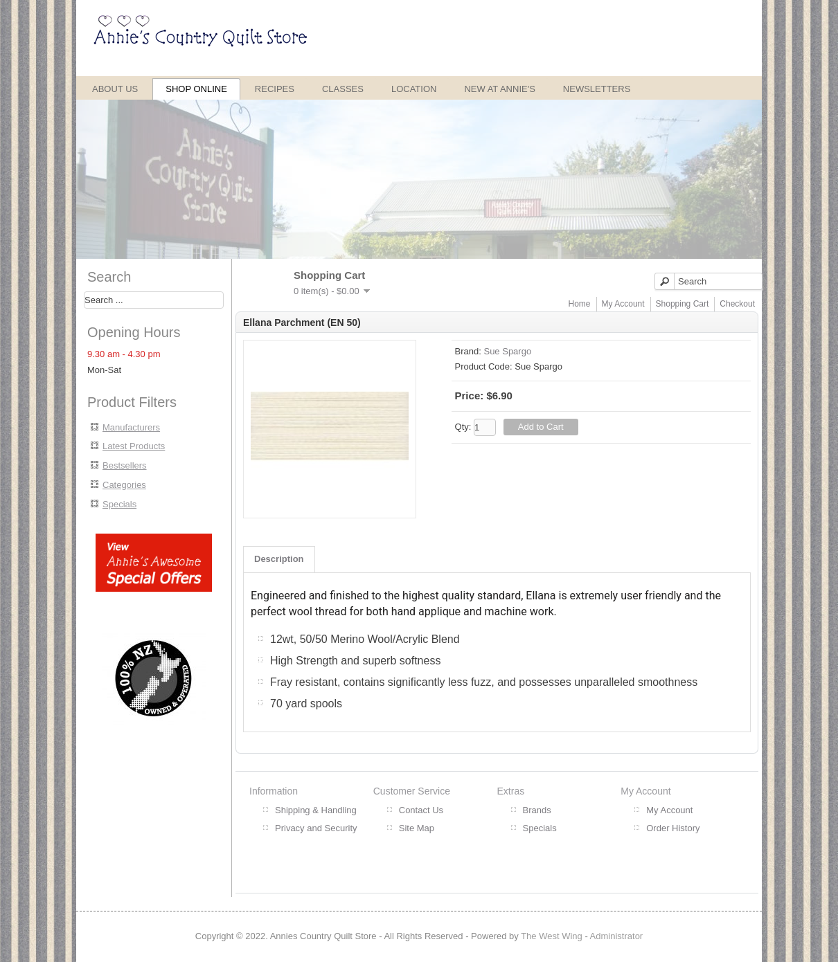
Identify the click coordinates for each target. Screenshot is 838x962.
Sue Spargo (507, 351)
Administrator (616, 936)
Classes (343, 89)
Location (414, 89)
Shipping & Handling (316, 810)
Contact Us (421, 810)
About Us (115, 89)
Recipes (274, 89)
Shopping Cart (682, 304)
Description (279, 559)
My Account (623, 304)
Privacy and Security (316, 828)
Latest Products (133, 446)
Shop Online (196, 89)
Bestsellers (124, 465)
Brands (537, 810)
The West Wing (551, 936)
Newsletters (597, 89)
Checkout (737, 304)
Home (580, 304)
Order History (672, 828)
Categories (124, 485)
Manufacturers (131, 427)
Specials (119, 504)
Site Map (416, 828)
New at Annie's (499, 89)
